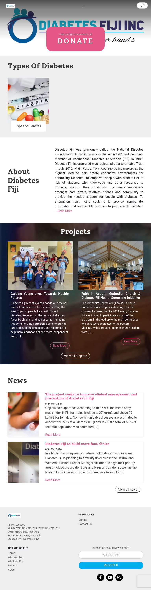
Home (11, 553)
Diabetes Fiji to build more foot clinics (77, 444)
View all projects (75, 356)
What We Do (15, 561)
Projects (13, 565)
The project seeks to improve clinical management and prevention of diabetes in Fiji (91, 396)
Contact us (85, 523)
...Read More (64, 211)
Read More (59, 345)
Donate (82, 519)
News (11, 569)
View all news (127, 489)
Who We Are (15, 557)
